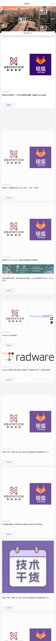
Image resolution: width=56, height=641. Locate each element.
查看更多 (9, 107)
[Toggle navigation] (52, 3)
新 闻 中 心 (28, 34)
